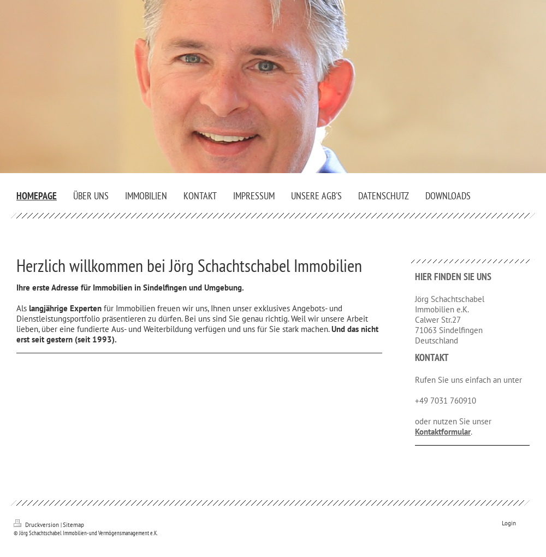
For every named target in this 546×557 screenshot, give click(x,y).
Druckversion (37, 525)
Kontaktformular (443, 431)
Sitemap (73, 525)
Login (509, 523)
